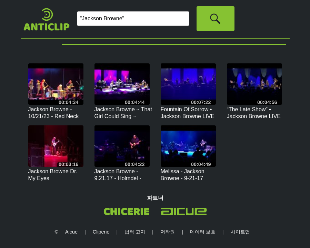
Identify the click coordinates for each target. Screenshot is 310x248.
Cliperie (101, 232)
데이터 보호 (203, 232)
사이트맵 (240, 232)
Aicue (71, 232)
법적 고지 (134, 232)
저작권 (167, 232)
